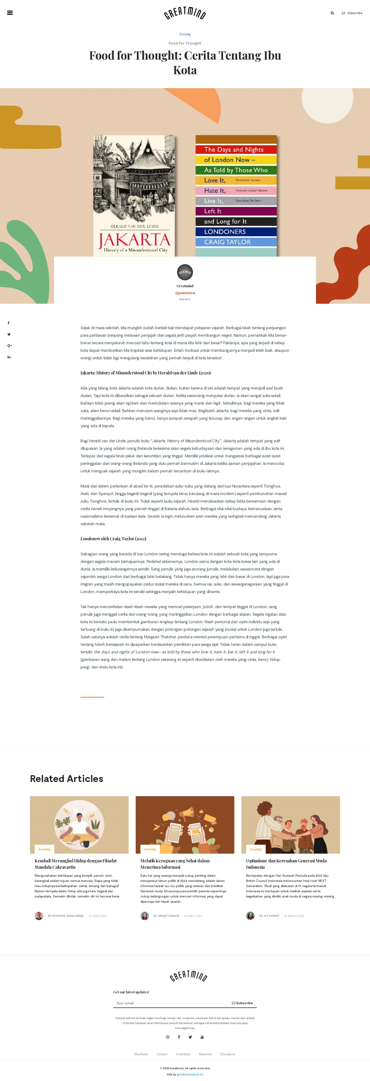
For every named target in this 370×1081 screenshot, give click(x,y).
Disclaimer (228, 1054)
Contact (162, 1054)
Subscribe (352, 13)
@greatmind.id (185, 293)
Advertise (205, 1054)
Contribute (183, 1054)
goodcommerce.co (190, 1074)
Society (185, 34)
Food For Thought (185, 43)
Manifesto (141, 1054)
